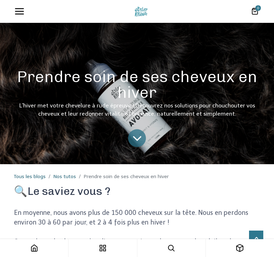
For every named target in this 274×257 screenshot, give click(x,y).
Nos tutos (65, 176)
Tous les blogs (30, 176)
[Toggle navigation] (19, 11)
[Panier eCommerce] (254, 11)
